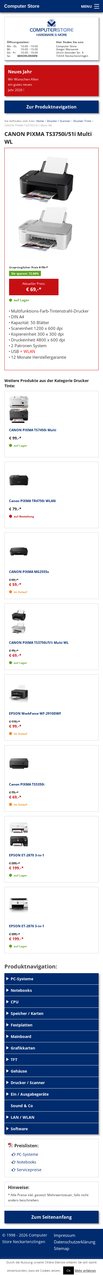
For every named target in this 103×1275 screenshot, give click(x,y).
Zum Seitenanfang (51, 1217)
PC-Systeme (25, 1154)
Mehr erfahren (85, 1270)
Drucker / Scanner (58, 121)
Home (40, 121)
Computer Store (21, 6)
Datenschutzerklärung (74, 1242)
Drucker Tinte (82, 121)
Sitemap (61, 1248)
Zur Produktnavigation (51, 107)
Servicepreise (26, 1169)
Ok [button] (68, 1270)
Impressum (64, 1235)
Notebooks (24, 1162)
